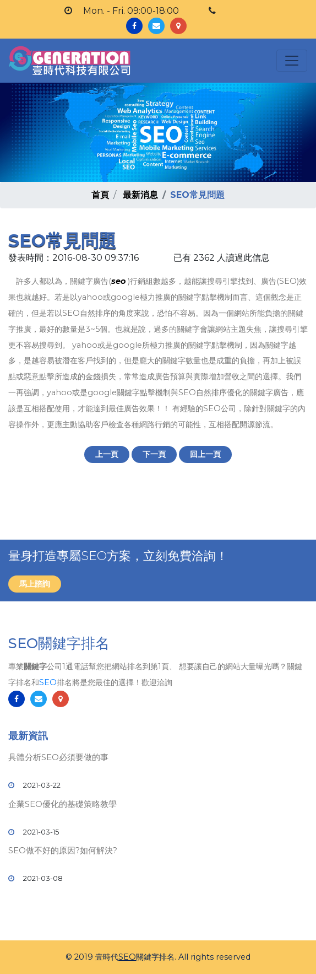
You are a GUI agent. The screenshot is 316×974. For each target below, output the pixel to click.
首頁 (100, 195)
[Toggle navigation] (291, 61)
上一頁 (106, 454)
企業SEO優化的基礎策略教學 (62, 804)
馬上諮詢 (34, 584)
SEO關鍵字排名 (59, 643)
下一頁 (154, 454)
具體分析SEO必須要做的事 (58, 757)
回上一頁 (205, 454)
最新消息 (140, 195)
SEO (48, 682)
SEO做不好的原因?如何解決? (62, 850)
